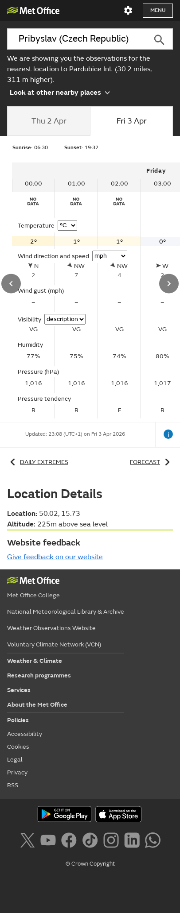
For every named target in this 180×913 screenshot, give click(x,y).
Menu (157, 10)
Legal (15, 759)
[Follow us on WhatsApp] (152, 841)
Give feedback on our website (55, 557)
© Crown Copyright (90, 863)
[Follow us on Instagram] (112, 841)
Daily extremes (37, 462)
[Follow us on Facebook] (70, 841)
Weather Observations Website (51, 628)
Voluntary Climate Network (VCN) (54, 644)
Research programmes (39, 675)
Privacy (17, 772)
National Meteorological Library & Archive (65, 611)
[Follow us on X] (29, 841)
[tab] (48, 121)
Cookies (18, 747)
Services (19, 690)
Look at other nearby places (60, 91)
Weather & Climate (34, 661)
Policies (18, 720)
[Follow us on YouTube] (49, 841)
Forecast (151, 462)
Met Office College (33, 595)
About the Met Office (37, 704)
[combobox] (76, 39)
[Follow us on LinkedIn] (133, 841)
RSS (12, 785)
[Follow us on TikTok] (91, 841)
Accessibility (24, 734)
